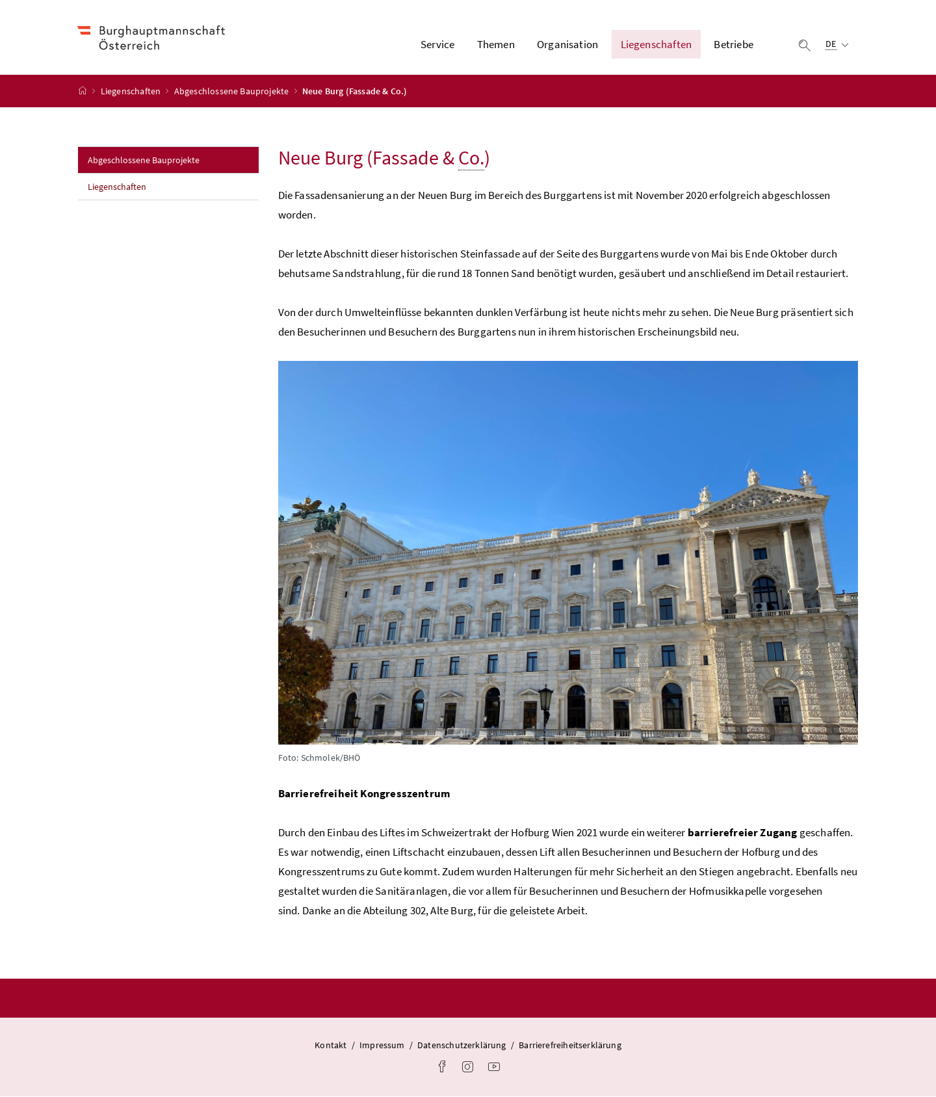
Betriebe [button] (733, 45)
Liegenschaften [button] (656, 45)
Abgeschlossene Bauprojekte (232, 92)
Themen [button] (496, 45)
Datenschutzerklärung (461, 1045)
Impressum (382, 1045)
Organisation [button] (567, 45)
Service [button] (437, 45)
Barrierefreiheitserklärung (570, 1045)
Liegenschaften (132, 92)
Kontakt (330, 1045)
